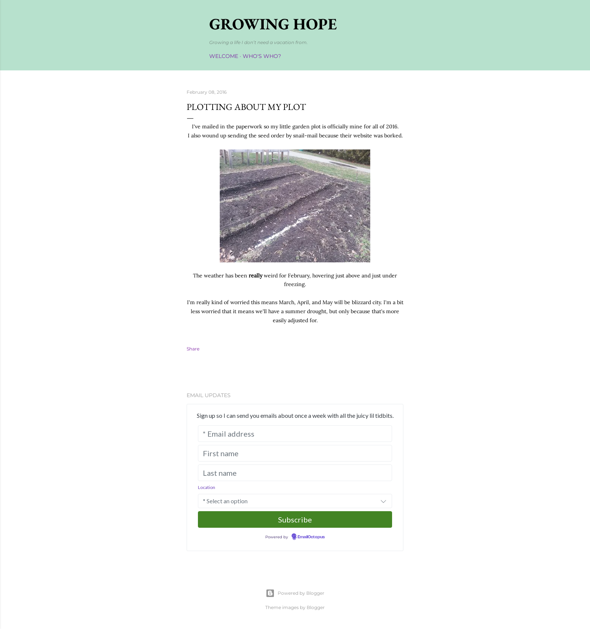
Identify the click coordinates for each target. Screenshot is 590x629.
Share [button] (193, 349)
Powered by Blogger (295, 593)
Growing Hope (273, 24)
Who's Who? (262, 56)
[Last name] (295, 473)
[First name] (295, 453)
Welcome (223, 56)
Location (206, 487)
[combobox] (295, 501)
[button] (383, 501)
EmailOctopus (311, 537)
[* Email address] (295, 433)
